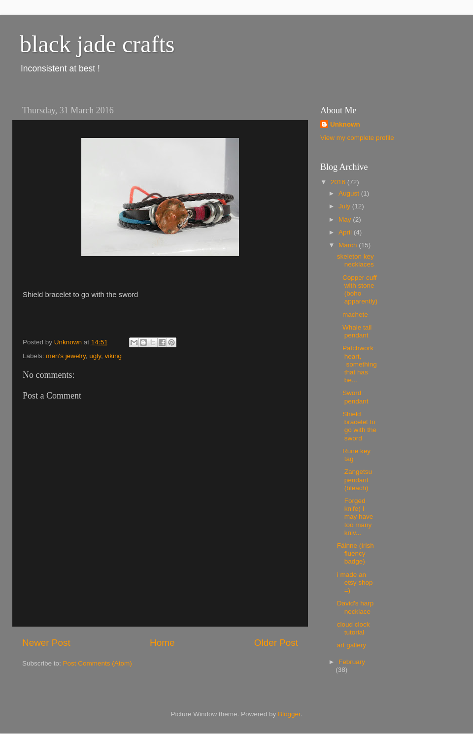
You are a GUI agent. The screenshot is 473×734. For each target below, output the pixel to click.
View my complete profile (357, 137)
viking (113, 356)
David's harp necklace (355, 607)
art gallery (351, 645)
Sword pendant (354, 396)
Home (162, 642)
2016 (339, 182)
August (349, 193)
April (346, 232)
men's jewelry (65, 356)
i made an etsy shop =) (355, 582)
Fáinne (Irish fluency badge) (355, 553)
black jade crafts (97, 44)
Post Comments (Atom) (97, 663)
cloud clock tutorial (353, 628)
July (345, 206)
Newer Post (46, 642)
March (348, 245)
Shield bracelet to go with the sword (356, 426)
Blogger (289, 714)
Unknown (345, 124)
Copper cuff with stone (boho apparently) (357, 289)
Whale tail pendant (354, 331)
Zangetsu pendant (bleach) (354, 479)
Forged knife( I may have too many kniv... (355, 516)
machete (353, 314)
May (345, 219)
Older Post (276, 642)
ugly (95, 356)
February (351, 662)
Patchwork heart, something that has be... (357, 364)
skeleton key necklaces (355, 260)
